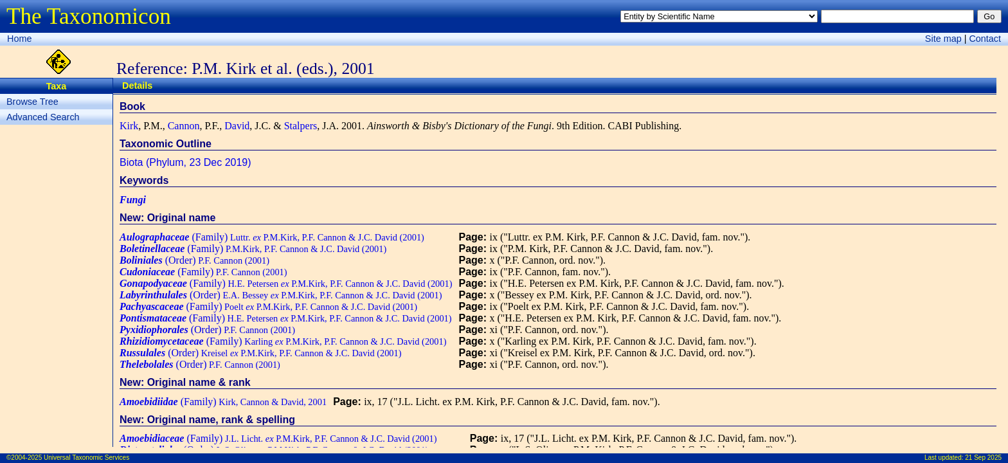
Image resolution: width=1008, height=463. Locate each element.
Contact (985, 38)
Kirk (129, 125)
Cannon (184, 125)
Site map (943, 38)
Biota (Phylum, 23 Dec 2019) (185, 162)
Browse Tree (32, 101)
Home (19, 38)
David (236, 125)
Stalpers (301, 125)
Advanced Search (43, 117)
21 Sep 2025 (983, 457)
